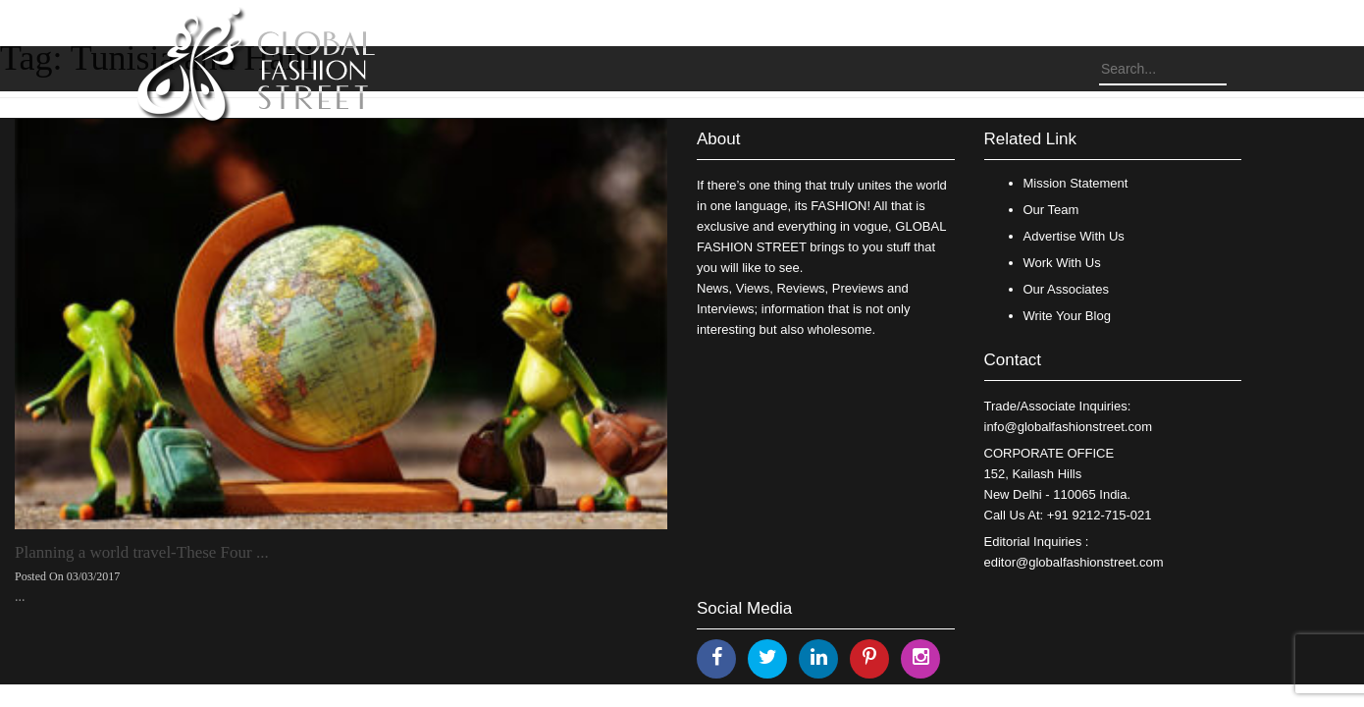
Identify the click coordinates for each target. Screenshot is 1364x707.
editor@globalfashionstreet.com (1074, 562)
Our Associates (1066, 289)
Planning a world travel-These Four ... (142, 552)
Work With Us (1062, 262)
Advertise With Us (1074, 236)
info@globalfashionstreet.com (1068, 426)
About (718, 139)
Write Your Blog (1067, 315)
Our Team (1051, 209)
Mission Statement (1075, 183)
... (20, 596)
